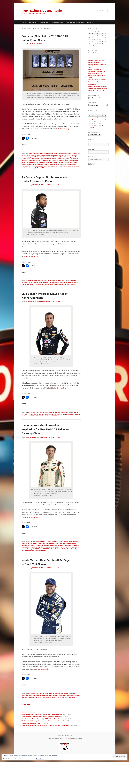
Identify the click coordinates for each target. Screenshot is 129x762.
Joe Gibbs (72, 160)
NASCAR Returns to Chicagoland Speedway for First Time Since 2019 (96, 71)
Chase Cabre (25, 543)
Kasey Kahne (60, 414)
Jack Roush (38, 160)
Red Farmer (43, 166)
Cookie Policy (40, 759)
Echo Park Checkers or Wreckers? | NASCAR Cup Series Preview (42, 714)
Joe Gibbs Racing (49, 545)
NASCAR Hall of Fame (56, 164)
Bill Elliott (52, 155)
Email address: (92, 156)
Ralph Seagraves (68, 164)
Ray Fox (30, 166)
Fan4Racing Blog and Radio (42, 10)
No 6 (43, 284)
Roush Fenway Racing (51, 284)
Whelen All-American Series (30, 550)
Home (24, 22)
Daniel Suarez (54, 543)
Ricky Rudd (51, 166)
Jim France (54, 160)
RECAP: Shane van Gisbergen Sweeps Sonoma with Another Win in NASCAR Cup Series (97, 88)
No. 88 (73, 697)
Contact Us (90, 22)
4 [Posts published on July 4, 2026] (105, 36)
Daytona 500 (72, 157)
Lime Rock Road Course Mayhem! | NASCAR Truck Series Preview (42, 719)
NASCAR (39, 44)
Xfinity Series (61, 280)
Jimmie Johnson (63, 160)
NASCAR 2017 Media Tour (41, 416)
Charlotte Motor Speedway (40, 282)
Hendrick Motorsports (39, 414)
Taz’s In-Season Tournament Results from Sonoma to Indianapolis (97, 82)
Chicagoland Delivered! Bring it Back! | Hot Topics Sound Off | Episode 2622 (45, 725)
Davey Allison (64, 157)
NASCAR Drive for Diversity (33, 284)
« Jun (92, 45)
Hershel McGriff (51, 158)
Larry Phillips (65, 162)
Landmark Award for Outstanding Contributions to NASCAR (43, 162)
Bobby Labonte (59, 155)
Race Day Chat (44, 22)
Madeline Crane (26, 547)
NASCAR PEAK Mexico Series (50, 549)
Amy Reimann (31, 695)
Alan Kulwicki (35, 155)
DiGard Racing (35, 158)
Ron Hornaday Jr (31, 168)
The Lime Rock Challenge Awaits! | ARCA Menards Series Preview (42, 721)
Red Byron (37, 166)
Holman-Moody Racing (63, 158)
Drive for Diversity (32, 280)
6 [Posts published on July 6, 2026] (92, 37)
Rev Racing (63, 549)
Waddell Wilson (41, 168)
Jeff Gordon (70, 695)
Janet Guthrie (47, 160)
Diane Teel (62, 543)
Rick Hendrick (57, 416)
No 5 (51, 416)
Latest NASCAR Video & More (75, 22)
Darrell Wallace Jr (54, 282)
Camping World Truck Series (35, 153)
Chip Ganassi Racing (36, 543)
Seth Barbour (62, 284)
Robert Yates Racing (69, 166)
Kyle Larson (67, 545)
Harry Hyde (43, 158)
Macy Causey (76, 545)
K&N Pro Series (59, 545)
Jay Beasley (31, 545)
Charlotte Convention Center (51, 157)
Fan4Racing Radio (57, 22)
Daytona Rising (26, 158)
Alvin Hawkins (44, 155)
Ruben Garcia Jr (71, 549)
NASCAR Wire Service (50, 280)
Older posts (26, 704)
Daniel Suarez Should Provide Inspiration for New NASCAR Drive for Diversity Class (45, 429)
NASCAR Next (37, 549)
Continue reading (64, 129)
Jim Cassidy (39, 545)
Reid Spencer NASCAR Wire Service (49, 185)
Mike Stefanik (73, 162)
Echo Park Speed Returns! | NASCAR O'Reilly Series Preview (41, 716)
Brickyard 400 (69, 155)
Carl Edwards (41, 541)
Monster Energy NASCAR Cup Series (55, 153)
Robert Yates (59, 166)
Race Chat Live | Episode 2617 (31, 723)
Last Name (91, 149)
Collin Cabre (46, 543)
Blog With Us (32, 22)
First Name (91, 142)
